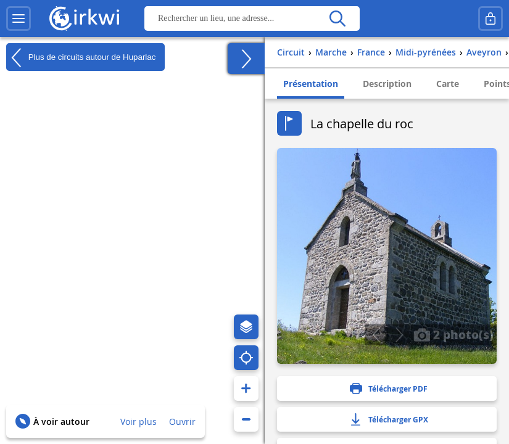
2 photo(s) (453, 334)
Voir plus (138, 421)
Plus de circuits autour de (80, 57)
